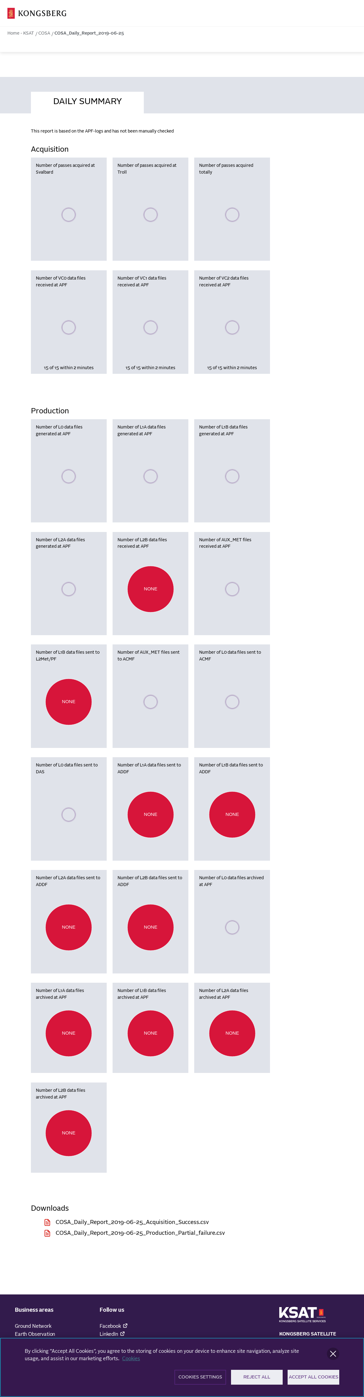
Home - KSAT (20, 33)
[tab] (87, 101)
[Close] (333, 1355)
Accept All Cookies (313, 1379)
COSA (44, 33)
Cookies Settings (200, 1379)
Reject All (256, 1379)
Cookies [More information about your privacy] (131, 1360)
